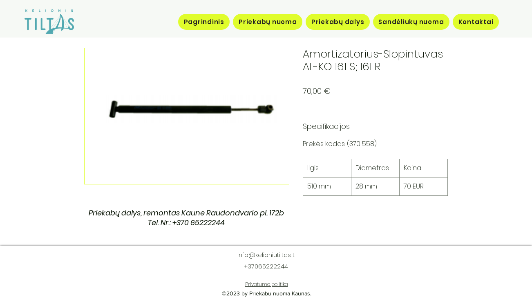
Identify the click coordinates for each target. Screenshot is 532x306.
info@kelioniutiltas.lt (266, 255)
